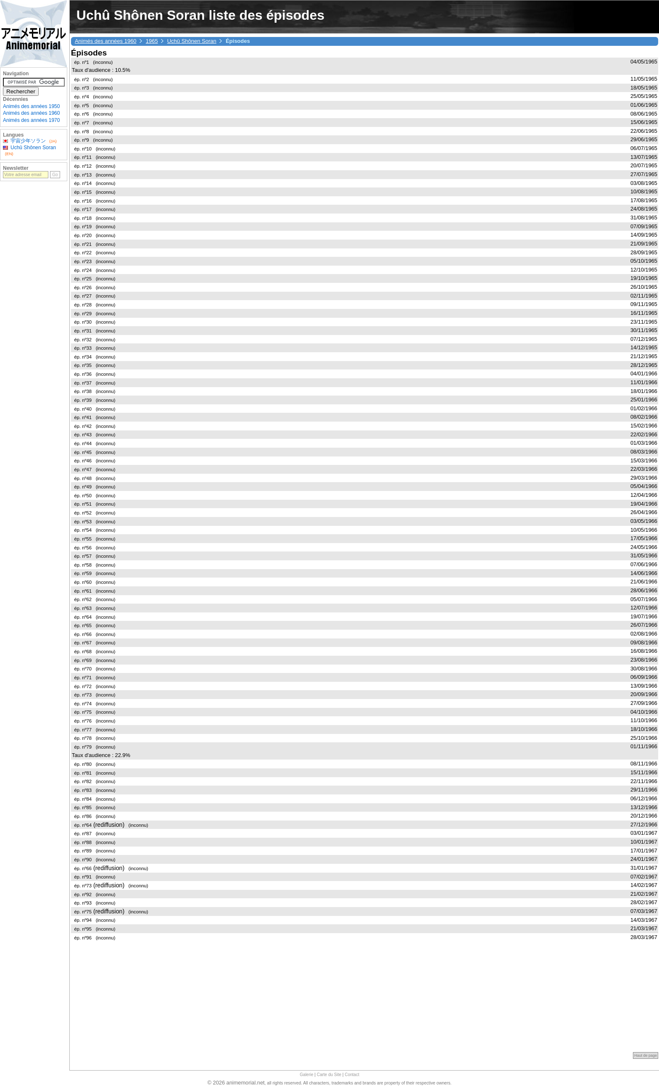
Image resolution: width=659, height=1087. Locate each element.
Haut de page (645, 1055)
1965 (152, 41)
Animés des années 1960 (106, 41)
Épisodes (89, 52)
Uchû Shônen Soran (191, 41)
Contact (352, 1074)
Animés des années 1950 (31, 106)
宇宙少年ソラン (28, 141)
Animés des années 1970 (31, 120)
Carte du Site (329, 1074)
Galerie (306, 1074)
